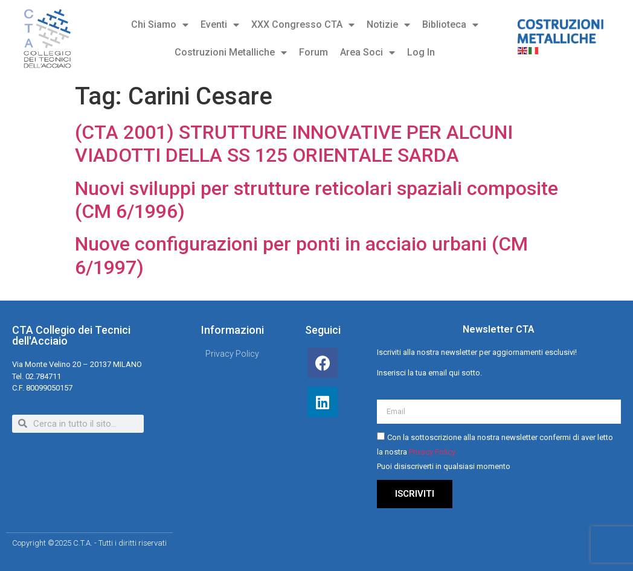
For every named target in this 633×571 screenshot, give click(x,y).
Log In (421, 52)
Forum (313, 52)
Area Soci (367, 52)
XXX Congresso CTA (303, 25)
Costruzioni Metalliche (231, 52)
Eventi (220, 25)
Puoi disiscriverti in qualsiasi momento (443, 466)
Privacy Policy (432, 451)
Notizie (388, 25)
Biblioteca (450, 25)
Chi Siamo (159, 25)
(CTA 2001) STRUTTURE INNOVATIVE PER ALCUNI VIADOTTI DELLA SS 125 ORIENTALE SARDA (294, 144)
